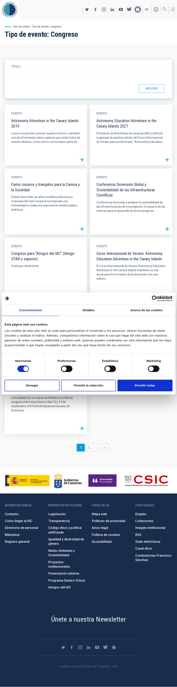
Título (16, 66)
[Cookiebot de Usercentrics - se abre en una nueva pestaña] (154, 299)
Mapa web (99, 514)
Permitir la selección (88, 385)
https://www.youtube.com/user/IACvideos (121, 9)
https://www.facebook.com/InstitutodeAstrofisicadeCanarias (95, 9)
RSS (138, 535)
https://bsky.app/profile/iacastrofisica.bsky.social (129, 9)
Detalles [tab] (88, 310)
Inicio (8, 26)
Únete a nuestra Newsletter (88, 619)
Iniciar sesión (156, 9)
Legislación (57, 514)
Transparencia (59, 521)
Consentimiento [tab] (30, 310)
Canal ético (143, 548)
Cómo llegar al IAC (18, 521)
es (147, 9)
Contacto (12, 514)
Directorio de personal (21, 528)
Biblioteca (12, 535)
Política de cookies (106, 535)
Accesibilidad (102, 542)
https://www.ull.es (103, 481)
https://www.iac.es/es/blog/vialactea (138, 9)
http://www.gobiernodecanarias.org (68, 481)
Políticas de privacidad (108, 521)
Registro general (17, 542)
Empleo (140, 514)
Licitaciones (144, 521)
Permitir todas (145, 385)
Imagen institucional (150, 528)
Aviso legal (100, 528)
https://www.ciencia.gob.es (27, 480)
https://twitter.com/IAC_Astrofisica (87, 9)
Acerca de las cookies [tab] (146, 310)
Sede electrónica (147, 542)
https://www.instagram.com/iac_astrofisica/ (104, 9)
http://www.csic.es (146, 480)
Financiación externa (63, 573)
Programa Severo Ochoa (66, 580)
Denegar (32, 385)
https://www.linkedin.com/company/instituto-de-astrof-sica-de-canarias (112, 9)
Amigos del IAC (59, 587)
